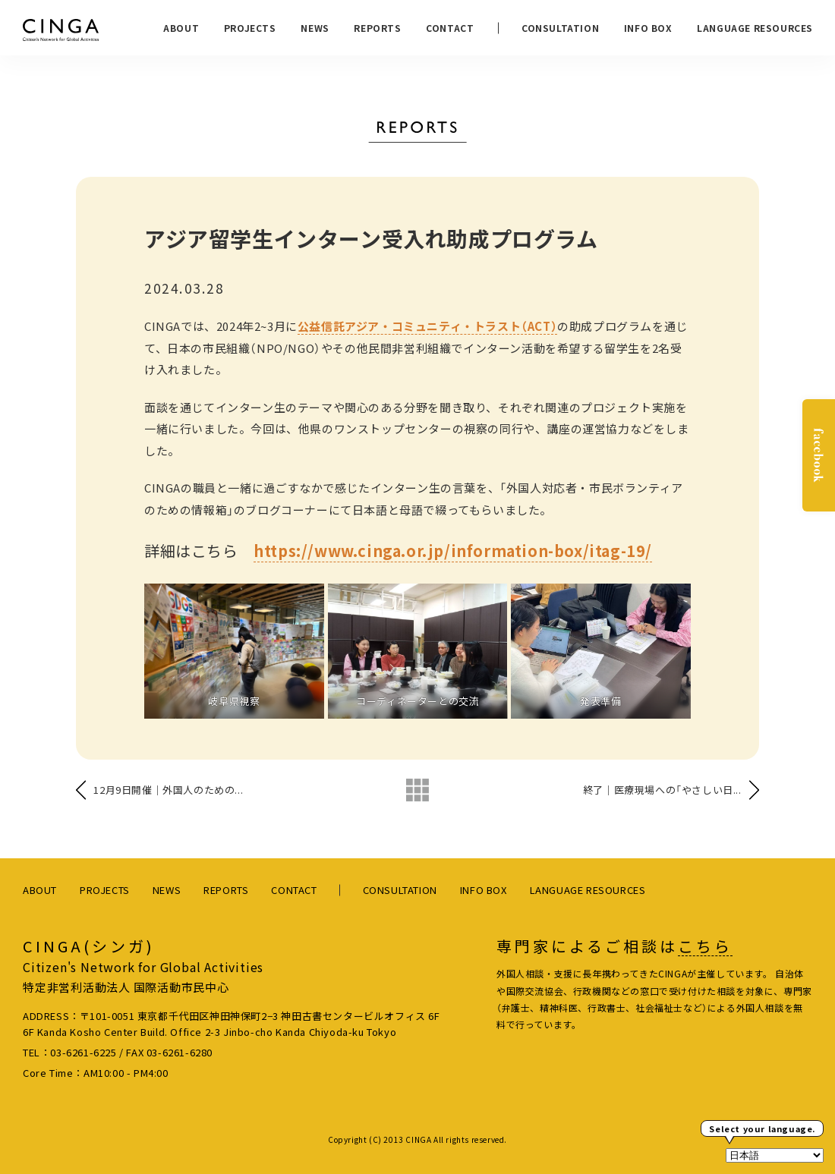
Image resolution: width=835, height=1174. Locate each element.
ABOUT (181, 27)
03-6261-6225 (83, 1052)
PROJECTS (250, 27)
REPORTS (377, 27)
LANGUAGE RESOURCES (755, 27)
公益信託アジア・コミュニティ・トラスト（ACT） (427, 326)
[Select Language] (775, 1155)
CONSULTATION (560, 27)
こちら (705, 946)
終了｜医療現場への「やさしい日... (662, 789)
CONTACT (450, 27)
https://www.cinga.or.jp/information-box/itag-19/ (453, 551)
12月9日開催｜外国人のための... (168, 789)
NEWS (315, 27)
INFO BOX (648, 27)
